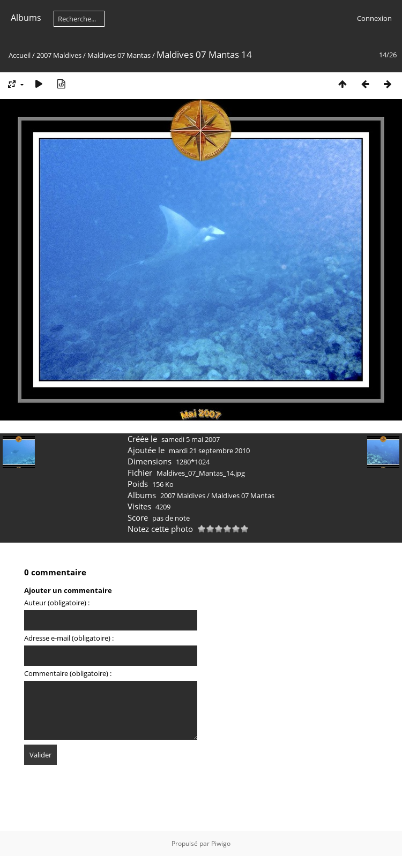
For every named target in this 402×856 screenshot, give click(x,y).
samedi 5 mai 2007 (190, 439)
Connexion (374, 18)
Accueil (20, 55)
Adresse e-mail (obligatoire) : (69, 638)
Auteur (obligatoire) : (57, 602)
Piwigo (220, 843)
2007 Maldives (58, 55)
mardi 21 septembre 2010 (209, 450)
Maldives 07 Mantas (119, 55)
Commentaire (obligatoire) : (67, 673)
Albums (26, 18)
